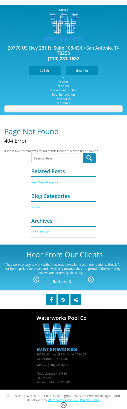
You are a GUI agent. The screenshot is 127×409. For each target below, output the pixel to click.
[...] (83, 273)
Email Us (82, 70)
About (65, 86)
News (35, 207)
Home (63, 81)
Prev (36, 279)
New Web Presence (44, 182)
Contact (65, 103)
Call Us (45, 70)
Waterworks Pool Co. (63, 400)
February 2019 (41, 232)
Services (65, 99)
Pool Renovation (63, 94)
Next (91, 279)
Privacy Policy (90, 400)
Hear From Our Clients (64, 254)
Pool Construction (64, 90)
